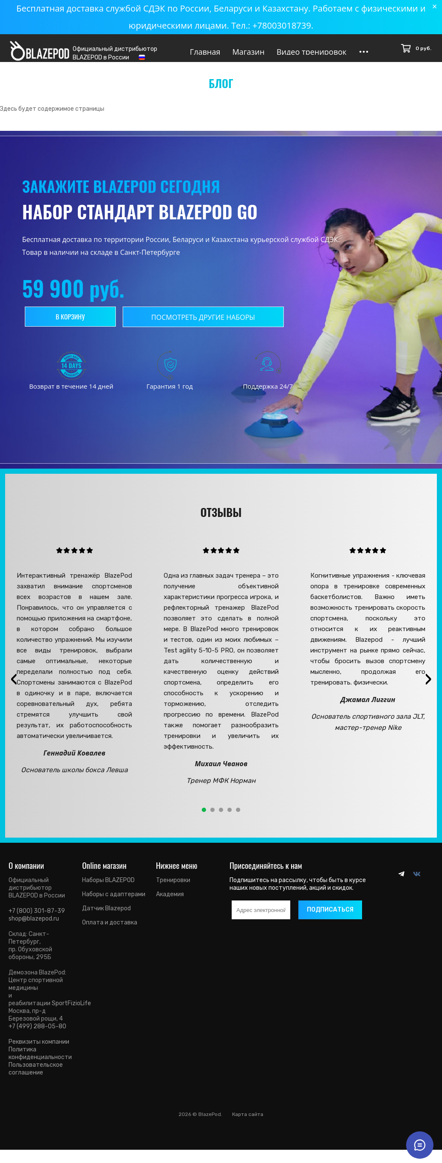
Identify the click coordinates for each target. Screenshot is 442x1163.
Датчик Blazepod (106, 915)
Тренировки (173, 887)
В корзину (72, 324)
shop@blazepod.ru (34, 926)
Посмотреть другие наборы (207, 324)
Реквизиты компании (39, 1049)
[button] (204, 817)
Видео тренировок (312, 52)
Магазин (248, 52)
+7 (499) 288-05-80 (37, 1033)
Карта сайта (247, 1122)
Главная (205, 52)
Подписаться (330, 917)
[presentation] (13, 686)
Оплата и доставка (109, 929)
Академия (170, 901)
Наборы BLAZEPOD (108, 887)
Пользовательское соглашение (36, 1076)
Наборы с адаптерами (113, 901)
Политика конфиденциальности (40, 1060)
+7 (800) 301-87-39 (37, 918)
